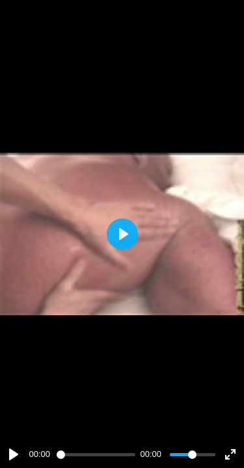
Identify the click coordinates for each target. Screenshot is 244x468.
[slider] (96, 454)
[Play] (13, 454)
